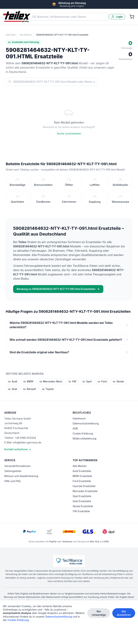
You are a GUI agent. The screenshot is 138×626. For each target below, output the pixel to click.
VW (72, 381)
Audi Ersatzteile (82, 471)
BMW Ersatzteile (82, 476)
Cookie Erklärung (83, 433)
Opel (87, 381)
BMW (28, 381)
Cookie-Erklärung (18, 621)
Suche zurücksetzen (69, 133)
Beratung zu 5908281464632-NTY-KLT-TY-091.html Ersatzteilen (58, 288)
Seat (12, 388)
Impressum (79, 418)
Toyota (48, 388)
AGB (75, 428)
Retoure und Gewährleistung (21, 476)
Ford (102, 381)
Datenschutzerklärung (86, 423)
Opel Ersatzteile (82, 496)
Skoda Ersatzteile (83, 506)
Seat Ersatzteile (82, 501)
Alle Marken (26, 34)
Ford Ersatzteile (82, 481)
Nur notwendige (99, 614)
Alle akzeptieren (124, 614)
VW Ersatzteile (81, 511)
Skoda (118, 381)
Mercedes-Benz (51, 381)
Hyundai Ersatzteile (84, 486)
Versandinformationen (17, 465)
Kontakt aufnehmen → (17, 449)
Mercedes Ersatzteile (85, 491)
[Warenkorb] (132, 16)
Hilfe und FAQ (12, 481)
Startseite (10, 34)
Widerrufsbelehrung (84, 438)
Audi (12, 381)
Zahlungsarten (12, 471)
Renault (29, 388)
